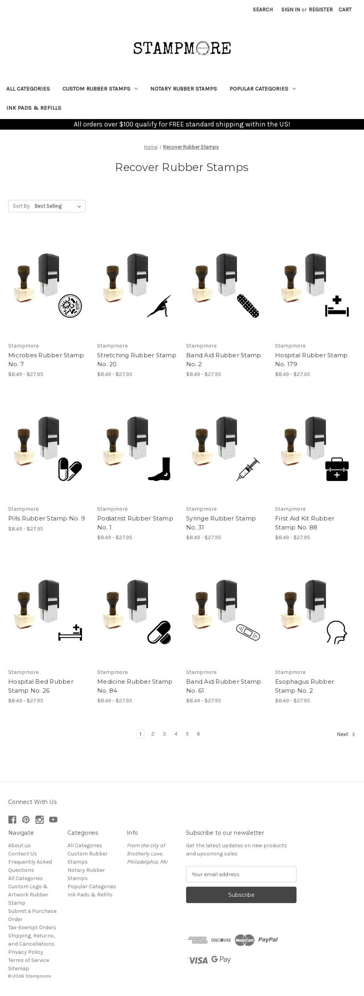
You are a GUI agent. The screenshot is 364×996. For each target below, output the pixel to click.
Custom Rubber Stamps (100, 88)
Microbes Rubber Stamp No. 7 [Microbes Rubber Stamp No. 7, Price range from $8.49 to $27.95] (46, 359)
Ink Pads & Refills (33, 107)
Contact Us (22, 853)
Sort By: (21, 206)
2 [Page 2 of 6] (152, 734)
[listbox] (59, 206)
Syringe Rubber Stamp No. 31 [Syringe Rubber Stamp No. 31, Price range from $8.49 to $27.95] (221, 523)
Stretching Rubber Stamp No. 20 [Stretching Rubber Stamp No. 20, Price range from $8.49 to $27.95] (136, 359)
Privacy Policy (25, 952)
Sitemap (18, 968)
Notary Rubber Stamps (183, 88)
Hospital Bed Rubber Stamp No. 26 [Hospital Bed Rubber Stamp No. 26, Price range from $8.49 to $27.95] (40, 686)
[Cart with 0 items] (345, 9)
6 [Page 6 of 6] (198, 734)
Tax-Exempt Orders (32, 927)
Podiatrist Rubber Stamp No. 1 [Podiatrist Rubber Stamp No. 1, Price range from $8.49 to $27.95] (135, 523)
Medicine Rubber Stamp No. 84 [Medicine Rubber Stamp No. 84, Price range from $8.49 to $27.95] (134, 686)
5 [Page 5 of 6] (187, 734)
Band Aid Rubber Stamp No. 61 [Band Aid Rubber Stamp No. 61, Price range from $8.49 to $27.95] (223, 686)
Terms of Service (28, 960)
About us (19, 845)
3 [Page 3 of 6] (164, 734)
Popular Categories (262, 88)
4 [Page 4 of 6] (176, 734)
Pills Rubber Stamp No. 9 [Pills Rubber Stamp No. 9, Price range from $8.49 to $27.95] (46, 518)
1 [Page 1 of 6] (140, 734)
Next (346, 734)
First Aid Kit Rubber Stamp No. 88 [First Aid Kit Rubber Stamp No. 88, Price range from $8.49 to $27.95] (304, 523)
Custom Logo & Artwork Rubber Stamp (28, 894)
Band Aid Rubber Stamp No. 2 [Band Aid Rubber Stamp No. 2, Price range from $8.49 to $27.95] (223, 359)
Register (321, 9)
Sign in (290, 9)
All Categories (28, 88)
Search (263, 9)
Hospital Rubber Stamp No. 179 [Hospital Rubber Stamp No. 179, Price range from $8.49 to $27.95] (311, 359)
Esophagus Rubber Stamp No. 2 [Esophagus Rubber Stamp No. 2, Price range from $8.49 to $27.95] (304, 686)
